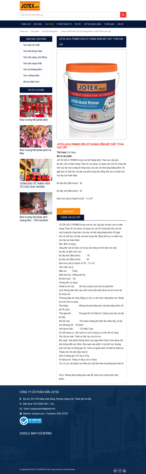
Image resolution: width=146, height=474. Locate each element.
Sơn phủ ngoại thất (32, 63)
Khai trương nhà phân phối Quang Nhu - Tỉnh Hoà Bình (34, 218)
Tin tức (77, 24)
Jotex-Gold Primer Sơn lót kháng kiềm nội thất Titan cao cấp (86, 31)
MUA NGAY (68, 211)
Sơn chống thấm (31, 75)
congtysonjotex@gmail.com (42, 408)
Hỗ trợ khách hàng (92, 24)
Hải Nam (60, 469)
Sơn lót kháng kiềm (50, 31)
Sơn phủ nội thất (31, 44)
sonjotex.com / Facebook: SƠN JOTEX (50, 413)
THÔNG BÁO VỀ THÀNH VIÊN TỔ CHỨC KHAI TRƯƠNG (35, 185)
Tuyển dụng (109, 24)
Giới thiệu (37, 24)
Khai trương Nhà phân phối (34, 119)
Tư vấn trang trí (64, 24)
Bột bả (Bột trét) (31, 81)
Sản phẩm (49, 24)
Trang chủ (26, 24)
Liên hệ (120, 24)
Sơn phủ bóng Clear (32, 51)
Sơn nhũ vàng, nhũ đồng (35, 57)
